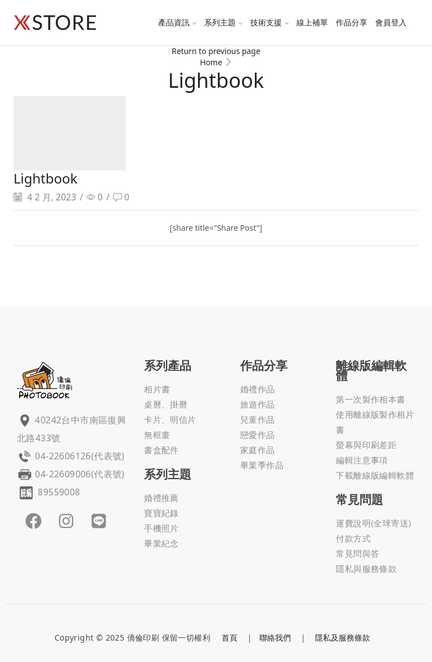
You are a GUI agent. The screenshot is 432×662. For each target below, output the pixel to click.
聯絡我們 (275, 637)
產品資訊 (177, 22)
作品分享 (351, 22)
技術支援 (269, 22)
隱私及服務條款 (342, 637)
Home (211, 62)
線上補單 (312, 22)
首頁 (229, 637)
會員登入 (391, 22)
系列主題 (223, 22)
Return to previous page (216, 51)
